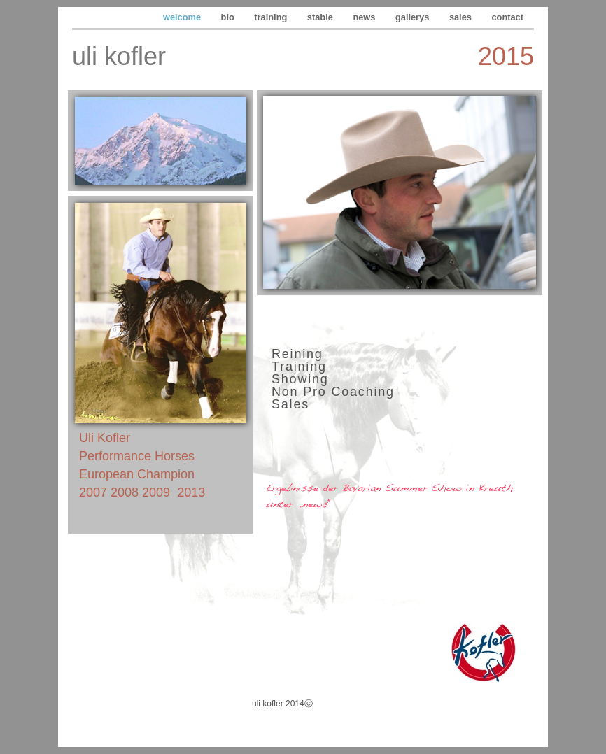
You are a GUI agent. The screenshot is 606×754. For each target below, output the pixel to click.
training (271, 17)
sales (461, 17)
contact (507, 17)
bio (229, 17)
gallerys (413, 17)
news (365, 17)
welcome (183, 17)
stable (321, 17)
